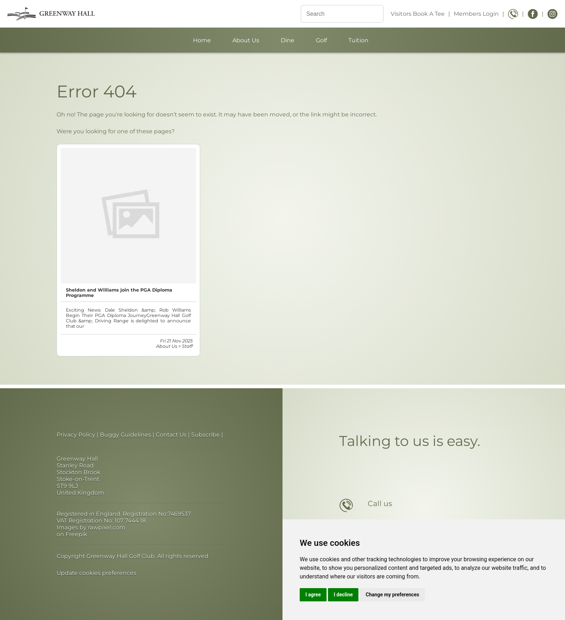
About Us (245, 40)
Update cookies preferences (96, 572)
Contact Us (171, 434)
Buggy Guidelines (125, 434)
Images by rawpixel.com (91, 527)
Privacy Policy (76, 434)
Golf (321, 40)
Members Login (476, 13)
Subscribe (205, 434)
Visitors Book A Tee (418, 13)
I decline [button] (343, 594)
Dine (287, 40)
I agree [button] (313, 594)
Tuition (358, 40)
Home (202, 40)
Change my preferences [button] (392, 594)
